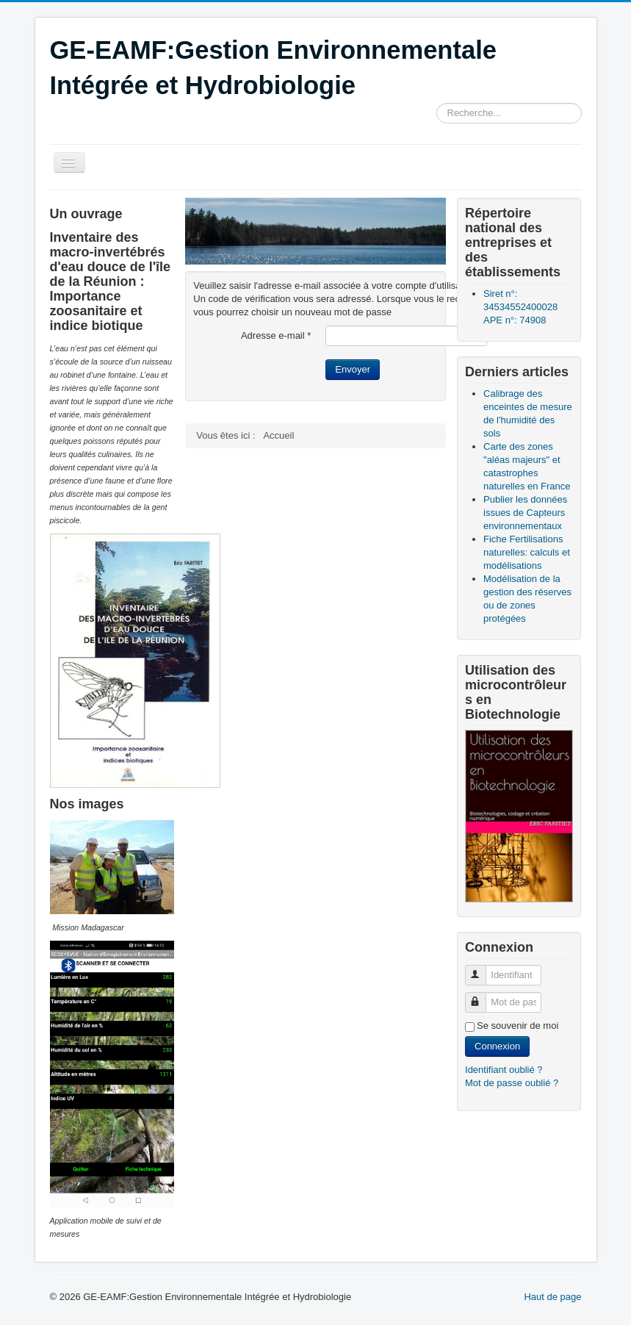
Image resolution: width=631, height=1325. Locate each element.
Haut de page (552, 1296)
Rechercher (436, 103)
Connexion (497, 1046)
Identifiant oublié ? (504, 1069)
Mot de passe (482, 996)
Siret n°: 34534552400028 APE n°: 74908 (520, 307)
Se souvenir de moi (517, 1025)
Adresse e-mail (276, 335)
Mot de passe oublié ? (511, 1082)
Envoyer (352, 369)
